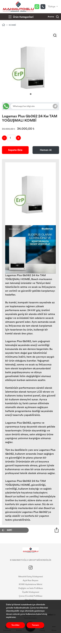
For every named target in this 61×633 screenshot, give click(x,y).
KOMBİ (12, 25)
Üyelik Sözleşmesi (30, 592)
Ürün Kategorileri (21, 17)
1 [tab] (31, 94)
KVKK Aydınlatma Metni (30, 584)
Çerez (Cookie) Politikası (30, 596)
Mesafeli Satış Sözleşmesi (30, 576)
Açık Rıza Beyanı (30, 580)
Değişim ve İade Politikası (30, 588)
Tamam (35, 625)
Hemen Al (46, 150)
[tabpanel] (30, 66)
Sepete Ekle (15, 150)
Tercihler (15, 625)
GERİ (9, 530)
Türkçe (52, 6)
